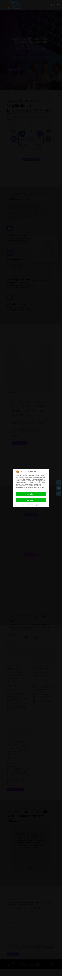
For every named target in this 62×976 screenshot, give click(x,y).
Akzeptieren (31, 494)
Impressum (38, 505)
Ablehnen (31, 500)
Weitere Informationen (27, 505)
